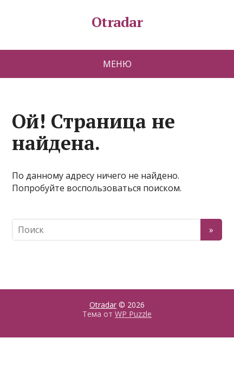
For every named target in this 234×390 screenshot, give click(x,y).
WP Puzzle (133, 314)
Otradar (117, 22)
